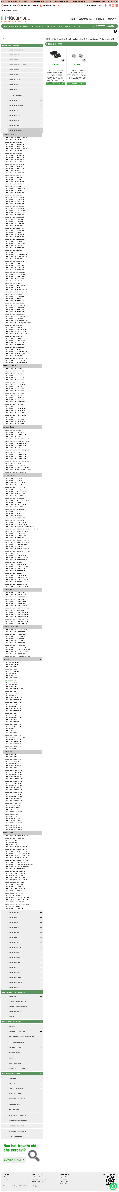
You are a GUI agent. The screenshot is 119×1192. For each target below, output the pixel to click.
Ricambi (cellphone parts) (12, 26)
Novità (110, 26)
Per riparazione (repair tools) (34, 26)
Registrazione (91, 5)
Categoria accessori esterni (83, 26)
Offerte (100, 26)
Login (100, 5)
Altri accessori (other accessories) (59, 26)
